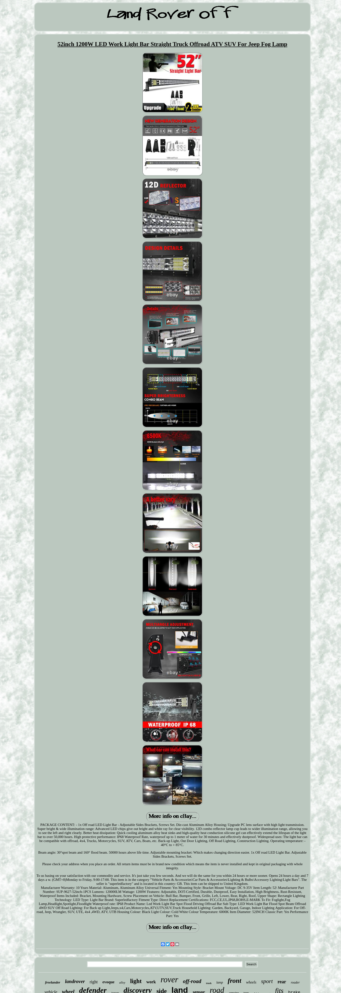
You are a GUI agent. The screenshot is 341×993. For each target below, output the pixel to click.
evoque (108, 982)
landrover (75, 981)
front (234, 980)
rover (169, 979)
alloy (122, 982)
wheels (251, 982)
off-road (192, 981)
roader (295, 982)
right (94, 982)
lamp (219, 982)
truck (208, 983)
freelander (52, 982)
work (151, 982)
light (136, 981)
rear (282, 981)
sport (267, 981)
